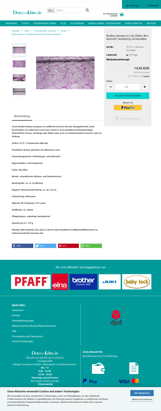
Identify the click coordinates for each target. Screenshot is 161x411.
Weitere (151, 23)
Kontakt (16, 315)
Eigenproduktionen (45, 23)
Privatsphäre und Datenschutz (27, 336)
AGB (14, 331)
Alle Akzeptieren (142, 393)
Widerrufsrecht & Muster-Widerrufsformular (34, 326)
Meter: (109, 81)
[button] (110, 87)
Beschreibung (22, 116)
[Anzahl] (127, 87)
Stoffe (25, 23)
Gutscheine (77, 23)
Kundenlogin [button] (132, 6)
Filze (63, 23)
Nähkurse (11, 23)
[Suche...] (51, 10)
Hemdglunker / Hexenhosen (104, 23)
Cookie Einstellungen (22, 341)
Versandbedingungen (23, 320)
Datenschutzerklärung (17, 405)
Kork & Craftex (133, 23)
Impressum (17, 310)
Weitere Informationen (142, 399)
